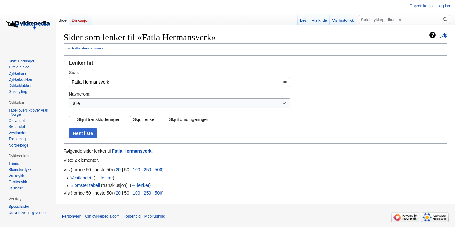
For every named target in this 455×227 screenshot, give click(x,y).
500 (158, 169)
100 (136, 169)
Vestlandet (80, 177)
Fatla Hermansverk (87, 48)
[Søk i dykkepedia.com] (404, 19)
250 (147, 169)
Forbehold (132, 216)
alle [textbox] (76, 103)
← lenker (104, 177)
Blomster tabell (85, 185)
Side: (74, 72)
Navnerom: (79, 93)
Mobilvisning (154, 216)
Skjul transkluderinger (98, 119)
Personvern (71, 216)
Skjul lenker (144, 119)
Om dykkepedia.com (102, 216)
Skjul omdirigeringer (188, 119)
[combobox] (179, 82)
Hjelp (442, 35)
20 (118, 169)
